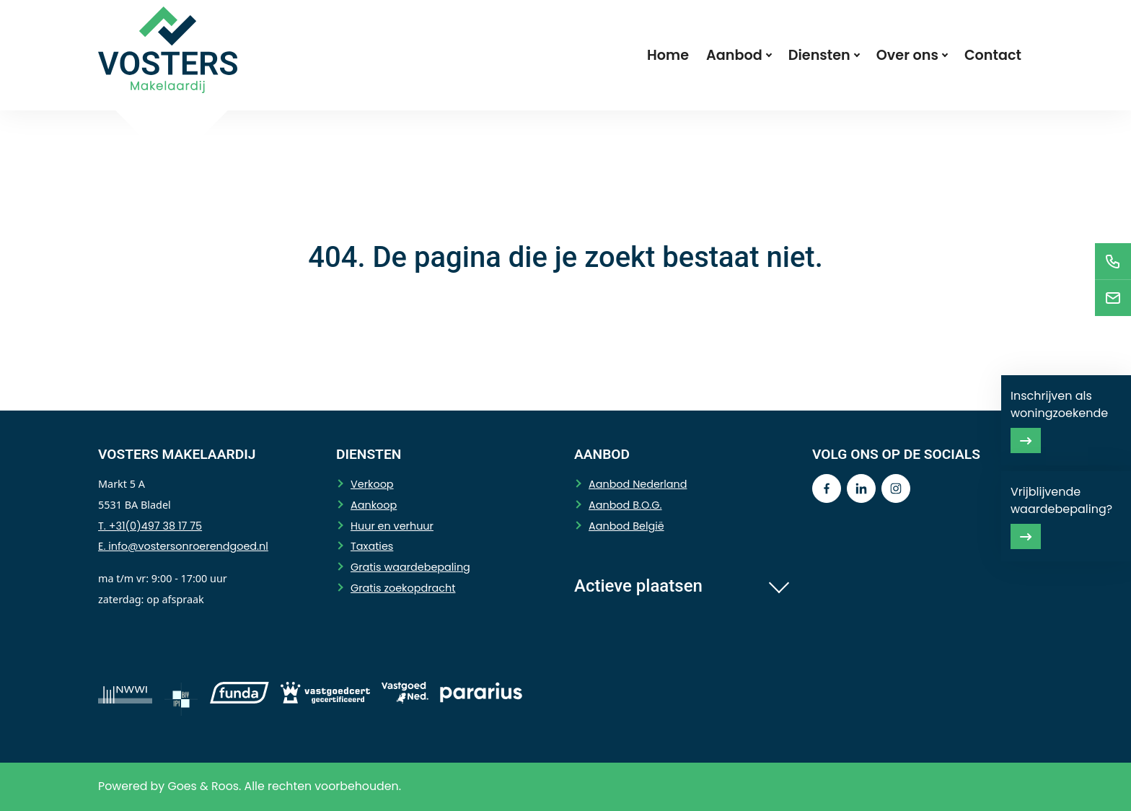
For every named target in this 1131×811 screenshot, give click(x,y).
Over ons (907, 55)
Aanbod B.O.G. (625, 505)
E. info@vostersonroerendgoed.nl (183, 546)
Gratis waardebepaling (410, 567)
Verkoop (372, 484)
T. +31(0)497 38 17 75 (150, 526)
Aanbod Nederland (638, 484)
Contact (992, 55)
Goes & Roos (203, 786)
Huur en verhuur (392, 526)
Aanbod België (626, 526)
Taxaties (372, 546)
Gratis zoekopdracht (403, 588)
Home (668, 55)
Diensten (819, 55)
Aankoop (374, 505)
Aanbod (734, 55)
